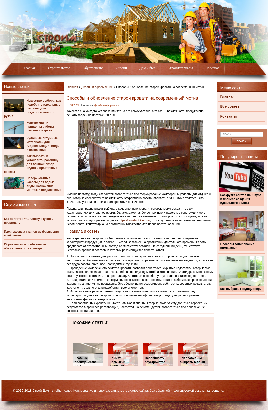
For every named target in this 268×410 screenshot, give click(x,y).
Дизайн (121, 68)
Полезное (212, 68)
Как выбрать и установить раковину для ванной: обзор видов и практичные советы (31, 163)
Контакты (228, 116)
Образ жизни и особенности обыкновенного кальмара (25, 246)
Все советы (230, 106)
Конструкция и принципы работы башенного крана (40, 126)
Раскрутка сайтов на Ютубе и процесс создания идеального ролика (240, 199)
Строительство (59, 68)
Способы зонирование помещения (237, 246)
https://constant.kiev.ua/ (134, 220)
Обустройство (93, 68)
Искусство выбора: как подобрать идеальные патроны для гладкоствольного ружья (32, 108)
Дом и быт (147, 68)
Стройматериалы (180, 68)
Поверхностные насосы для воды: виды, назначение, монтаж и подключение (44, 184)
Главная (30, 68)
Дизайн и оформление (97, 87)
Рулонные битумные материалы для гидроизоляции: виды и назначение (43, 144)
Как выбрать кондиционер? (241, 289)
